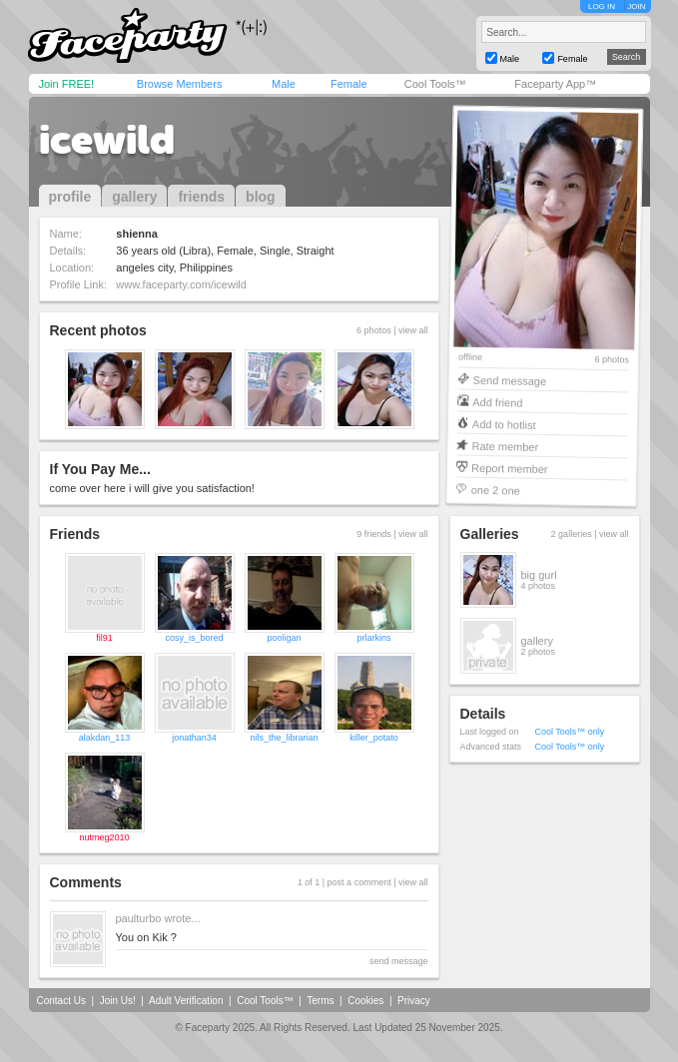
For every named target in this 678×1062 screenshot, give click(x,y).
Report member (509, 467)
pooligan (284, 638)
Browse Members (180, 84)
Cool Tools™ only (570, 732)
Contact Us (61, 1000)
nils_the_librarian (284, 738)
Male (284, 84)
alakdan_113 (105, 738)
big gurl (539, 575)
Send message (509, 379)
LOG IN (601, 6)
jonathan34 (194, 738)
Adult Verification (186, 1000)
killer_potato (373, 738)
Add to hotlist (503, 423)
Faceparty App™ (555, 84)
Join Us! (118, 1000)
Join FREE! (67, 84)
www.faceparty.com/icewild (181, 284)
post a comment (359, 882)
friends (201, 197)
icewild (107, 140)
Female (349, 84)
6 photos (611, 359)
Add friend (497, 401)
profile (70, 197)
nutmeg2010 (104, 837)
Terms (320, 1000)
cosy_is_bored (194, 638)
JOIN (636, 6)
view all (413, 330)
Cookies (365, 1000)
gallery (134, 197)
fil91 (104, 638)
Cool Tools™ (435, 84)
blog (261, 197)
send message (398, 961)
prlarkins (373, 638)
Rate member (504, 445)
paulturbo (139, 918)
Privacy (413, 1000)
